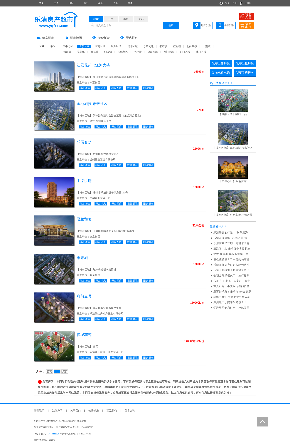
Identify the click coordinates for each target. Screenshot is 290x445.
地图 (86, 3)
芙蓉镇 (81, 52)
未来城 (82, 258)
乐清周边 (148, 46)
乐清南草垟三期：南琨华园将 (231, 243)
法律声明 (57, 410)
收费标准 (93, 410)
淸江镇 (67, 52)
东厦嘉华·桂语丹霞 (241, 214)
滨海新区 (123, 52)
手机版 (248, 3)
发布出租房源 (245, 63)
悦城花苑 (84, 335)
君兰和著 (84, 219)
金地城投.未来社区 (92, 104)
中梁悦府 (84, 181)
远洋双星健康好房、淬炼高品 (231, 307)
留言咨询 (130, 410)
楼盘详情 (85, 88)
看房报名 (132, 37)
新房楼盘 (48, 37)
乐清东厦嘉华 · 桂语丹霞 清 (230, 238)
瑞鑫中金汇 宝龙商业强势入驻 (231, 297)
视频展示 (132, 88)
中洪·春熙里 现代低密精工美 (230, 254)
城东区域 (84, 46)
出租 (71, 3)
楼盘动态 (100, 88)
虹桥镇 (177, 46)
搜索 (170, 25)
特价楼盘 (104, 37)
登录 (227, 3)
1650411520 (53, 433)
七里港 (138, 52)
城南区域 (100, 46)
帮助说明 (39, 410)
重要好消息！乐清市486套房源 (232, 291)
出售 (56, 3)
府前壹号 (84, 296)
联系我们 (112, 410)
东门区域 (185, 52)
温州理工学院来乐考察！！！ (231, 302)
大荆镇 (206, 46)
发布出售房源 (221, 63)
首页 (41, 3)
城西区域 (116, 46)
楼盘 (100, 3)
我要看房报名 (245, 72)
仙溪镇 (108, 52)
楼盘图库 (116, 88)
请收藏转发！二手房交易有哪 (231, 259)
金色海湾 (241, 181)
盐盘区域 (152, 52)
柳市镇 (163, 46)
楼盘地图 (76, 37)
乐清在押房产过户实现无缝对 (231, 264)
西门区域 (168, 52)
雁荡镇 (94, 52)
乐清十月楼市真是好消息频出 (231, 270)
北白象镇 (192, 46)
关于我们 (75, 410)
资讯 (115, 3)
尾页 (65, 371)
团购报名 (148, 88)
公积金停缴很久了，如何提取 (231, 275)
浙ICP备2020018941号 (44, 440)
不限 (52, 46)
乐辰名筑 (84, 142)
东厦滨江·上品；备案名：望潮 (231, 281)
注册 (234, 3)
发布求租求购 (221, 72)
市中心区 (68, 46)
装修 (130, 3)
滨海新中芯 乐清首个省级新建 (231, 248)
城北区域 (132, 46)
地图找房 (206, 25)
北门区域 (201, 52)
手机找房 (229, 25)
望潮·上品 (241, 114)
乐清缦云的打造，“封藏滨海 (230, 232)
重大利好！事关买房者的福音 (231, 286)
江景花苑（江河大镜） (95, 65)
